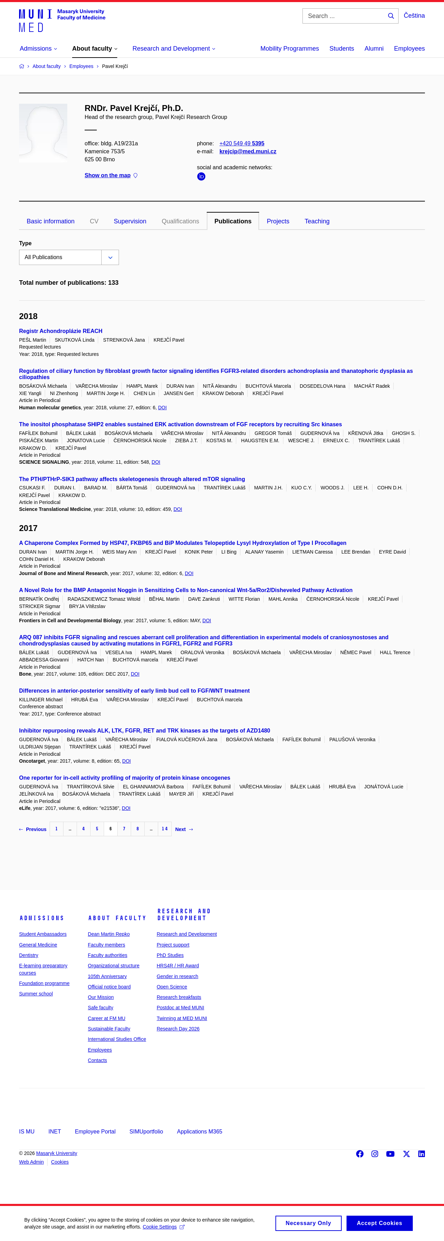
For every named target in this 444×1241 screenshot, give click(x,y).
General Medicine (38, 945)
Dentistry (28, 955)
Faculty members (106, 945)
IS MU (26, 1132)
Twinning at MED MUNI (182, 1018)
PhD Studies (170, 955)
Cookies (60, 1162)
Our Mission (101, 997)
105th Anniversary (107, 976)
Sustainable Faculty (109, 1029)
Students (342, 48)
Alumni (374, 48)
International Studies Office (117, 1039)
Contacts (97, 1060)
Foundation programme (44, 983)
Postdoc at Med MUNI (180, 1007)
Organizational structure (113, 965)
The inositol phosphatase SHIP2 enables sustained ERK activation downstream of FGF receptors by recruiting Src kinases (180, 424)
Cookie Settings (164, 1230)
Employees (409, 48)
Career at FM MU (106, 1018)
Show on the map (111, 176)
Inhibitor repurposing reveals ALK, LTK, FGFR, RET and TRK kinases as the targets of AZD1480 (144, 731)
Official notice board (109, 987)
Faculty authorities (107, 955)
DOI (162, 407)
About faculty (117, 918)
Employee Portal (95, 1132)
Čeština (414, 15)
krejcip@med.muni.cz (248, 151)
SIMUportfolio (146, 1132)
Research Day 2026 (178, 1029)
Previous (32, 829)
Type (25, 243)
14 (164, 829)
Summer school (36, 993)
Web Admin (31, 1162)
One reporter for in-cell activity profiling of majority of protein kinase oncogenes (124, 778)
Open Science (172, 987)
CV (94, 221)
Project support (173, 945)
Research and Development (184, 914)
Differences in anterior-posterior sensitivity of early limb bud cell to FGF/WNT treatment (134, 691)
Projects (278, 221)
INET (54, 1132)
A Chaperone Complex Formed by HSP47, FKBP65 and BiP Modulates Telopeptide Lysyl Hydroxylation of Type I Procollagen (183, 543)
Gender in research (177, 976)
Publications (232, 221)
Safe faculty (100, 1007)
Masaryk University (56, 1153)
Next (184, 829)
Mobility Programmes (290, 48)
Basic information (51, 221)
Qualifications (180, 221)
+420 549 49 (242, 143)
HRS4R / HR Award (178, 965)
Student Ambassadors (43, 934)
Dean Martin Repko (109, 934)
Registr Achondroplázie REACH (60, 331)
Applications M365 (199, 1132)
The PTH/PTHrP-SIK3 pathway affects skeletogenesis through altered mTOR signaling (132, 479)
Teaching (317, 221)
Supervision (130, 221)
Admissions (41, 918)
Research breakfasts (179, 997)
